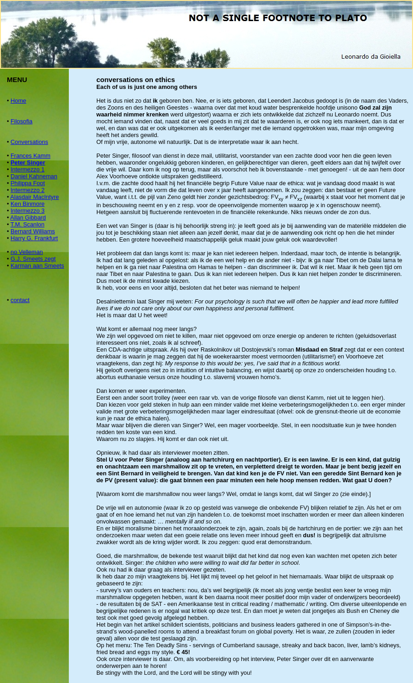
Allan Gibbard (28, 217)
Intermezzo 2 (28, 190)
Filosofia (22, 121)
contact (20, 300)
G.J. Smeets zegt (33, 258)
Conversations (29, 141)
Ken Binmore (28, 203)
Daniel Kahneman (34, 176)
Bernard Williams (33, 231)
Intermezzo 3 (28, 210)
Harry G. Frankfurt (34, 238)
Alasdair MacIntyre (34, 196)
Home (18, 100)
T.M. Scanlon (28, 224)
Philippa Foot (28, 183)
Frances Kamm (30, 155)
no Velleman (27, 251)
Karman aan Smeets (37, 265)
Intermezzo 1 (28, 169)
